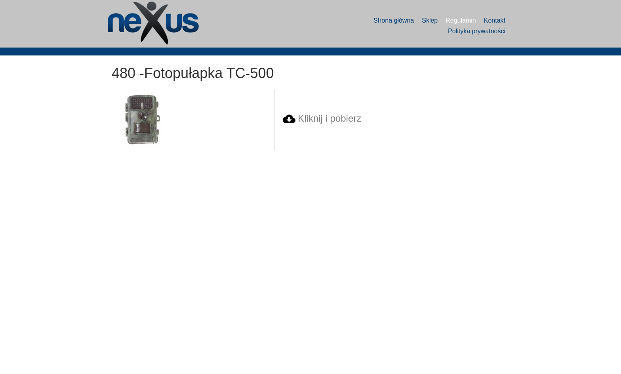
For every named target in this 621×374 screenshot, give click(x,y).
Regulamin (461, 20)
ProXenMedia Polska (515, 361)
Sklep (430, 20)
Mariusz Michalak (512, 353)
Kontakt (494, 20)
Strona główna (393, 20)
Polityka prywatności (476, 31)
